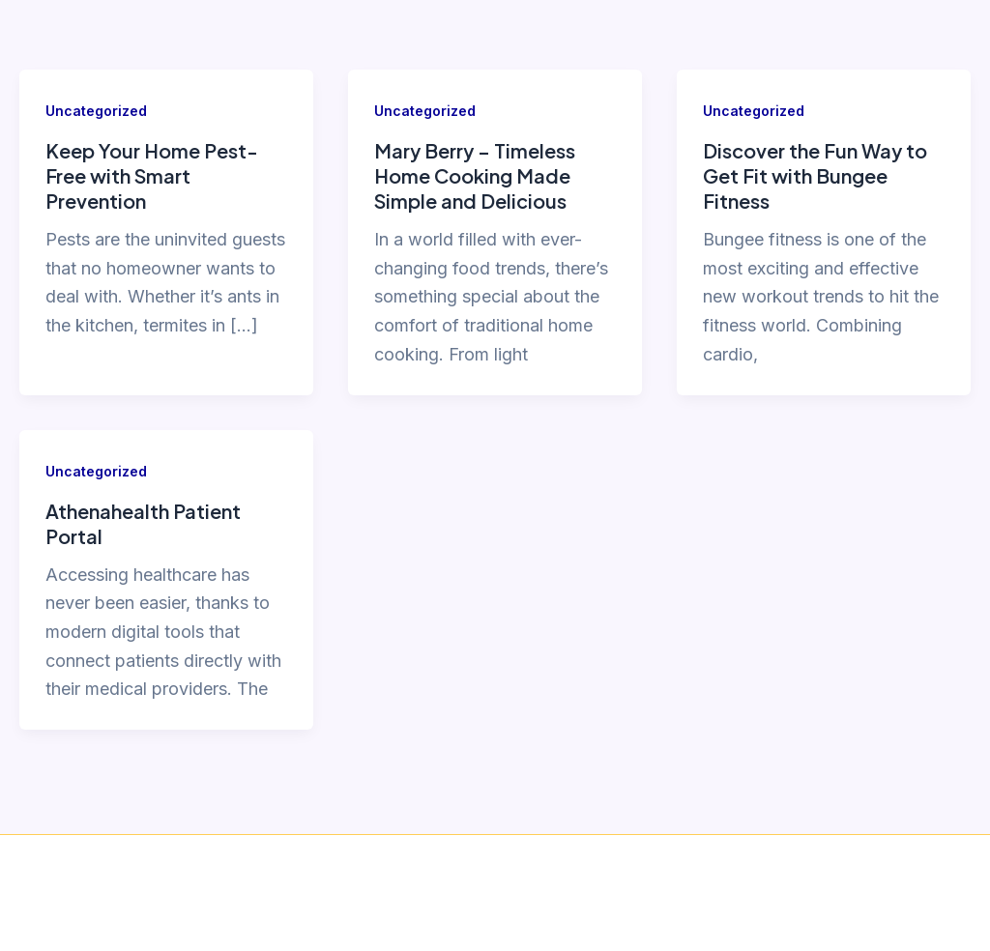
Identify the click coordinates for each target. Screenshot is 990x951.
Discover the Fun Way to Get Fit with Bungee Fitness (815, 175)
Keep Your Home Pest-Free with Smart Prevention (151, 175)
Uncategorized (96, 110)
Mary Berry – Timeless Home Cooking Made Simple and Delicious (474, 175)
